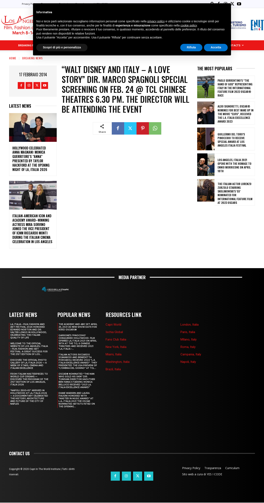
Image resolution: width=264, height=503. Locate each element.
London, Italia (189, 324)
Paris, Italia (187, 332)
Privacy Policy (29, 3)
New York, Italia (116, 347)
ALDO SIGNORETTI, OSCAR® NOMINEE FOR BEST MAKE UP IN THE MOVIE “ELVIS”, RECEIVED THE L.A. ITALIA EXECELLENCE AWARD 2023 (235, 113)
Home (12, 58)
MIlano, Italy (188, 339)
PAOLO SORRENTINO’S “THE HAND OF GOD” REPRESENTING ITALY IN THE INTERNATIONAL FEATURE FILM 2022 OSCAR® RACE (235, 88)
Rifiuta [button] (191, 47)
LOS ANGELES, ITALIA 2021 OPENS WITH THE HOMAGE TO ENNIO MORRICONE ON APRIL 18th (234, 165)
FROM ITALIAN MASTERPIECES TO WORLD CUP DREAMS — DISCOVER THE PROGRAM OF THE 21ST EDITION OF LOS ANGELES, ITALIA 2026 (29, 379)
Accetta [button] (216, 47)
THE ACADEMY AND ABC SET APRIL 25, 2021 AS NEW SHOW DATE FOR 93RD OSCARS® (78, 327)
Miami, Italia (113, 354)
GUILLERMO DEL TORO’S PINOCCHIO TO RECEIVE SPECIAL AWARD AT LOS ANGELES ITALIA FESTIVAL (232, 140)
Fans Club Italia (116, 339)
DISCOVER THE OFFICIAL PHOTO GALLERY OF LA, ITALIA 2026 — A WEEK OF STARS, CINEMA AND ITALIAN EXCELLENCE (28, 364)
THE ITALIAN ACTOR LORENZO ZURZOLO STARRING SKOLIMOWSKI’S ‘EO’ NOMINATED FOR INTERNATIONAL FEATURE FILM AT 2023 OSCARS (235, 193)
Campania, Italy (190, 354)
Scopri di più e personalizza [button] (62, 47)
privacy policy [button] (156, 21)
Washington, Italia (118, 362)
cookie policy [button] (188, 25)
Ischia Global (114, 332)
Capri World (113, 324)
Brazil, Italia (113, 369)
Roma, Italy (188, 347)
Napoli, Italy (188, 362)
